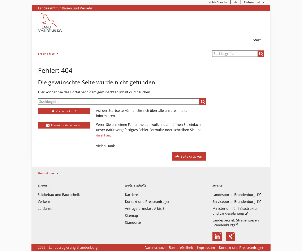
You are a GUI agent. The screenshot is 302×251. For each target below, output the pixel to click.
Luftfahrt (45, 208)
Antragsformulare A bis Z (144, 208)
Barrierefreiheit (181, 247)
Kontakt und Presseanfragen (147, 201)
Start (257, 40)
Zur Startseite (62, 111)
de (235, 2)
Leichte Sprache (217, 2)
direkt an (103, 135)
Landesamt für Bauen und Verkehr (65, 8)
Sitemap (131, 215)
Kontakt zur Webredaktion (63, 125)
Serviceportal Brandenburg (233, 201)
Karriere (131, 194)
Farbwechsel (252, 2)
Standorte (133, 222)
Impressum (206, 247)
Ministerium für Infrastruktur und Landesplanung (235, 210)
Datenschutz (155, 247)
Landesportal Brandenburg (233, 194)
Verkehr (44, 201)
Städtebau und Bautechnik (59, 194)
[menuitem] (217, 2)
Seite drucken (188, 156)
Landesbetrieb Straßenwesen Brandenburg (235, 222)
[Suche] (235, 53)
